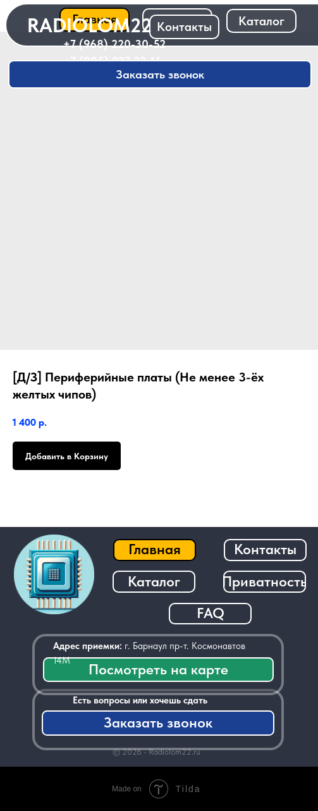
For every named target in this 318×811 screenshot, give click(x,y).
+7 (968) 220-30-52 (114, 44)
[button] (160, 74)
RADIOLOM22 (89, 25)
